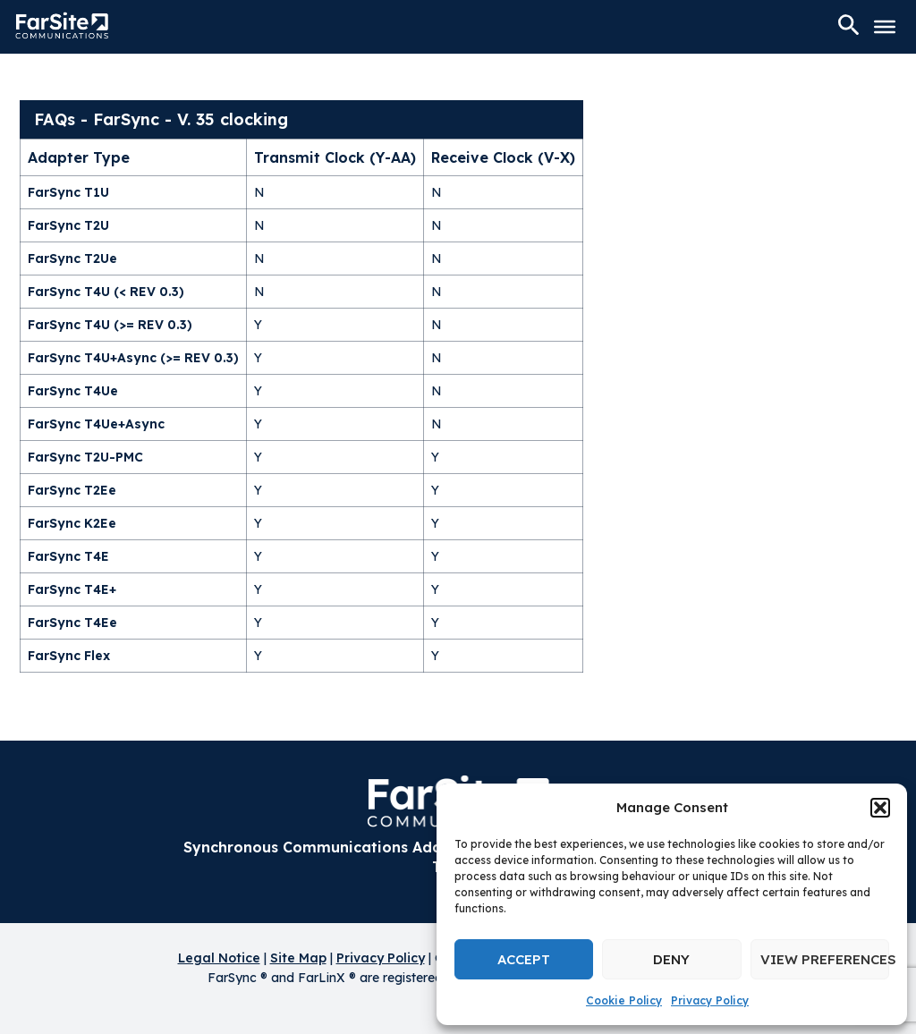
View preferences (824, 959)
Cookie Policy (624, 1000)
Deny (671, 959)
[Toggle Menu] (884, 26)
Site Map (298, 958)
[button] (880, 808)
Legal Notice (219, 958)
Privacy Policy (710, 1000)
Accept (523, 959)
